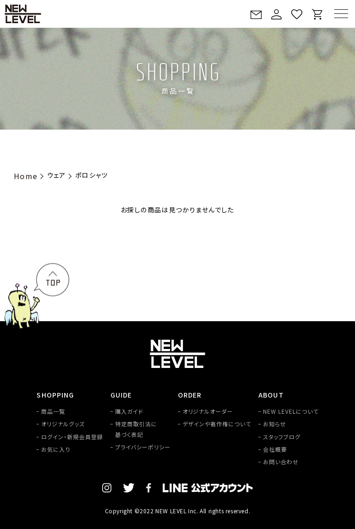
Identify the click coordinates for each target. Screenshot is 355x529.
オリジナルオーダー (208, 411)
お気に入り (55, 449)
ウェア (56, 175)
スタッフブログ (281, 437)
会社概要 (275, 449)
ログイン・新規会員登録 (72, 437)
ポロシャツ (91, 175)
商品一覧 (53, 411)
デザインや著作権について (217, 424)
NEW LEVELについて (290, 411)
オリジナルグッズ (63, 424)
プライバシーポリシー (143, 447)
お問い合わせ (281, 462)
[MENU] (341, 13)
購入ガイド (129, 411)
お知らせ (274, 424)
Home (26, 175)
